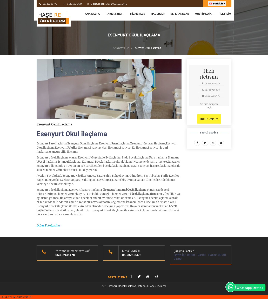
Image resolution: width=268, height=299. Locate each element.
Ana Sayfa (119, 47)
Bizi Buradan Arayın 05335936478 (108, 3)
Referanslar (179, 13)
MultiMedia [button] (204, 13)
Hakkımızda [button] (115, 13)
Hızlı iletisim (209, 119)
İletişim (225, 13)
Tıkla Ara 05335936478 (15, 296)
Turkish (217, 3)
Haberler (158, 13)
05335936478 (50, 3)
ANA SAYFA (92, 13)
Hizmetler (137, 13)
